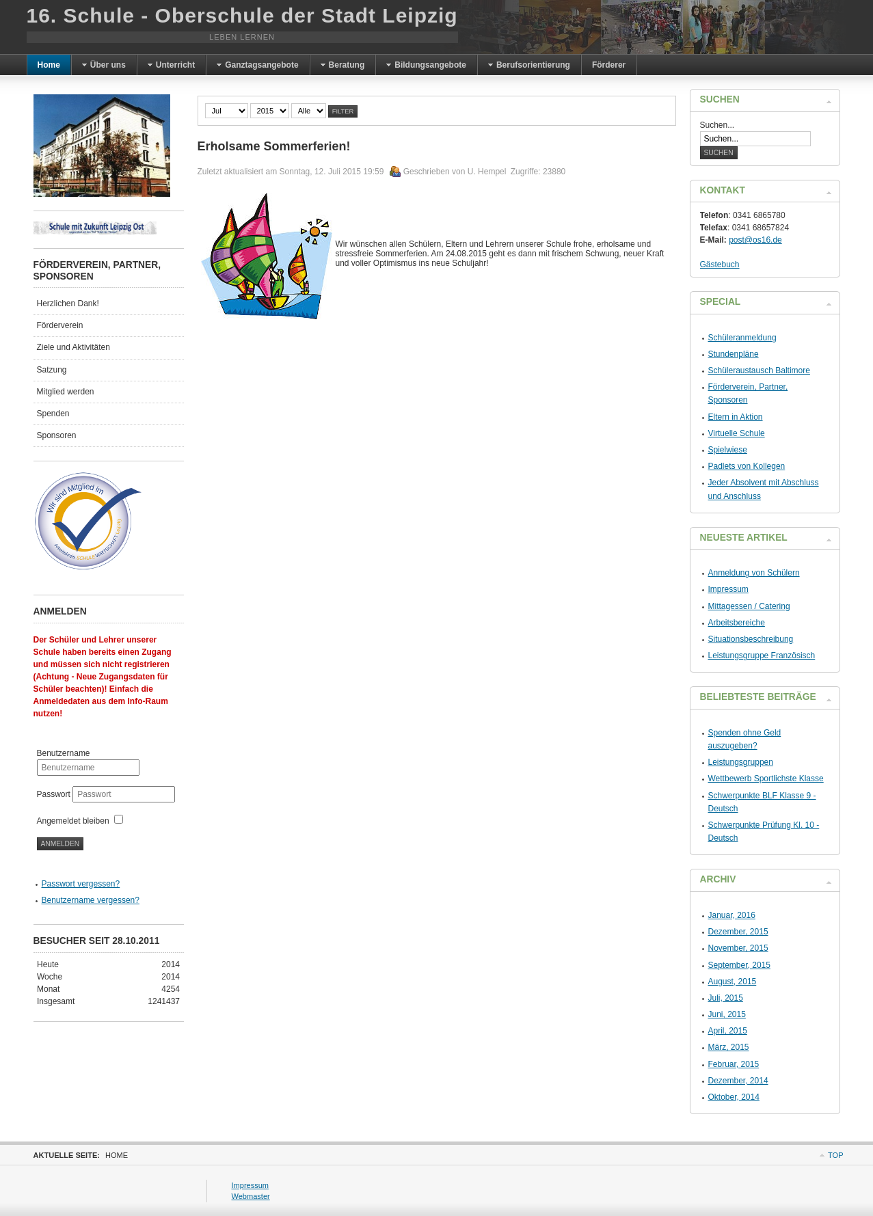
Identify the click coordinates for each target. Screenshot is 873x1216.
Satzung (52, 370)
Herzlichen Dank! (68, 303)
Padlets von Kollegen (746, 466)
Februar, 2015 (734, 1064)
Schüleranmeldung (742, 337)
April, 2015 (727, 1031)
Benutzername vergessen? (90, 900)
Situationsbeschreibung (751, 639)
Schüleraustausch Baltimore (759, 370)
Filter (343, 111)
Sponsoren (57, 435)
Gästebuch (720, 264)
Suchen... (717, 125)
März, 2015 (728, 1047)
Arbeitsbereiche (736, 622)
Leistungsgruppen (740, 762)
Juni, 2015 (727, 1014)
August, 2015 (732, 981)
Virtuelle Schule (736, 433)
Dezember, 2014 (738, 1080)
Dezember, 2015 (738, 931)
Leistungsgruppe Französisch (762, 655)
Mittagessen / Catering (749, 606)
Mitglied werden (65, 391)
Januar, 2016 (731, 915)
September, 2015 (739, 965)
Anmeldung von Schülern (754, 573)
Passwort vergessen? (81, 884)
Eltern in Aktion (735, 417)
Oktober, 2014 (734, 1097)
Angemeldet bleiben (73, 821)
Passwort (55, 794)
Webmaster (251, 1196)
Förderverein (60, 325)
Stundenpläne (733, 354)
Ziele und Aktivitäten (73, 347)
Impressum (728, 589)
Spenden (53, 413)
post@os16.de (755, 240)
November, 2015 (738, 948)
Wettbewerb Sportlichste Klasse (766, 778)
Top (835, 1155)
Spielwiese (727, 450)
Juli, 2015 (725, 998)
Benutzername (63, 753)
